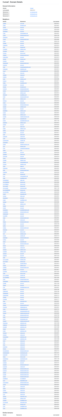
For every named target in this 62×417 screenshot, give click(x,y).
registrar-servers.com (24, 91)
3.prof (4, 319)
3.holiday (5, 85)
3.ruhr (4, 174)
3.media (4, 160)
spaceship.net (23, 118)
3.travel (4, 231)
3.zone (4, 376)
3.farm (4, 120)
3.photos (5, 154)
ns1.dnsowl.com (33, 12)
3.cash (4, 39)
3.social (4, 339)
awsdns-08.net (23, 263)
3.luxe (4, 158)
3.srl (4, 233)
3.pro (4, 394)
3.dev (4, 178)
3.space (4, 321)
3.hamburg (5, 198)
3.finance (5, 94)
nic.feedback (23, 378)
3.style (4, 384)
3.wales (4, 106)
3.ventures (5, 237)
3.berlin (4, 23)
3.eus (4, 301)
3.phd (4, 317)
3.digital (4, 267)
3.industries (5, 281)
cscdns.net (22, 140)
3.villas (4, 239)
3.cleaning (5, 45)
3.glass (4, 227)
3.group (4, 196)
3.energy (5, 335)
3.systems (5, 392)
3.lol (4, 126)
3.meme (4, 400)
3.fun (4, 408)
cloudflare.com (23, 83)
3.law (4, 204)
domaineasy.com (24, 319)
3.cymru (4, 53)
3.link (4, 279)
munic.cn (22, 245)
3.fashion (5, 122)
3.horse (4, 87)
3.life (4, 170)
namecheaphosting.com (25, 67)
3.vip (4, 243)
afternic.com (23, 49)
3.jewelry (5, 152)
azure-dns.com (23, 301)
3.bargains (5, 37)
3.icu (4, 146)
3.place (4, 311)
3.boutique (5, 31)
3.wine (4, 112)
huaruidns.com (23, 402)
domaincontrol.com (24, 35)
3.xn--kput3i (5, 402)
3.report (4, 360)
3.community (6, 140)
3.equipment (5, 295)
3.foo (4, 406)
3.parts (4, 206)
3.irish (4, 102)
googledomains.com (24, 120)
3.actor (4, 27)
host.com (22, 73)
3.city (4, 138)
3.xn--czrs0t (5, 186)
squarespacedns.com (24, 311)
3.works (4, 116)
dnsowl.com (22, 59)
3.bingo (4, 396)
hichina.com (23, 138)
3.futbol (4, 297)
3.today (4, 372)
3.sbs (4, 273)
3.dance (4, 81)
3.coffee (4, 368)
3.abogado (5, 69)
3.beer (4, 128)
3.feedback (5, 378)
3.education (5, 57)
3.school (5, 370)
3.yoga (4, 265)
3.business (5, 323)
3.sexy (4, 200)
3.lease (4, 124)
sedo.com (22, 180)
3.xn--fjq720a (6, 192)
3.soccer (4, 253)
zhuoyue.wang (23, 188)
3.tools (4, 223)
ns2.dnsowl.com (33, 14)
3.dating (4, 77)
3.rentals (5, 362)
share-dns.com (23, 396)
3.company (5, 142)
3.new (4, 309)
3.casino (5, 364)
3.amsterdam (6, 180)
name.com (22, 112)
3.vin (4, 287)
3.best (4, 25)
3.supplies (5, 216)
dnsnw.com (22, 182)
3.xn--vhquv (5, 261)
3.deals (4, 132)
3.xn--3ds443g (6, 182)
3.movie (4, 164)
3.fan (4, 343)
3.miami (4, 249)
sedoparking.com (24, 309)
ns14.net (22, 23)
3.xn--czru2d (5, 188)
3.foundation (5, 382)
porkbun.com (23, 79)
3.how (4, 356)
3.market (5, 327)
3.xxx (4, 263)
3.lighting (5, 172)
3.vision (4, 313)
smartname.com (23, 271)
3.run (4, 176)
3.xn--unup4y (5, 259)
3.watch (4, 108)
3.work (4, 114)
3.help (4, 83)
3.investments (6, 350)
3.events (4, 61)
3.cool (4, 71)
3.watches (5, 346)
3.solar (4, 208)
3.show (4, 390)
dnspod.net (22, 47)
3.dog (4, 166)
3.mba (4, 130)
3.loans (4, 348)
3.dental (4, 55)
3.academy (5, 29)
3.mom (4, 162)
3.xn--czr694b (6, 275)
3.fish (4, 96)
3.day (4, 79)
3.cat (4, 134)
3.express (5, 65)
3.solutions (5, 210)
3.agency (5, 255)
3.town (4, 247)
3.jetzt (4, 331)
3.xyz (4, 380)
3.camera (5, 366)
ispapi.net (22, 75)
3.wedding (5, 110)
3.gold (4, 194)
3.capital (5, 251)
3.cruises (5, 51)
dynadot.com (23, 25)
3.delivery (5, 325)
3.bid (4, 257)
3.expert (4, 269)
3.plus (4, 241)
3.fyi (4, 73)
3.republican (5, 358)
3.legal (4, 329)
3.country (5, 307)
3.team (4, 221)
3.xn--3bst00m (6, 277)
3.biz (4, 47)
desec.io (22, 166)
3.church (5, 89)
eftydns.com (23, 158)
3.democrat (5, 291)
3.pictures (5, 156)
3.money (5, 333)
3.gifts (4, 225)
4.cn (21, 150)
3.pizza (4, 305)
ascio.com (22, 134)
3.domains (5, 168)
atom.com (22, 126)
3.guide (4, 374)
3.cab (4, 33)
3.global (4, 75)
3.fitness (5, 100)
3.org (4, 148)
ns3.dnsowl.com (33, 16)
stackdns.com (23, 69)
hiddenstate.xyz (23, 307)
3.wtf (4, 118)
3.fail (4, 67)
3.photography (6, 352)
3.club (4, 93)
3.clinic (4, 91)
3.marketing (5, 212)
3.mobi (4, 235)
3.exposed (5, 354)
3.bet (4, 386)
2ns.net (21, 108)
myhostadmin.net (24, 33)
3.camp (4, 289)
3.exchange (5, 63)
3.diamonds (5, 214)
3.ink (4, 219)
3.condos (5, 271)
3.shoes (4, 202)
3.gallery (5, 104)
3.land (4, 144)
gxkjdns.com (23, 192)
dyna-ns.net (22, 53)
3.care (4, 41)
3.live (4, 345)
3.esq (4, 315)
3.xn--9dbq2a (5, 184)
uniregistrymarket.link (24, 148)
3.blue (4, 388)
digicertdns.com (23, 380)
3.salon (4, 303)
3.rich (4, 404)
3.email (31, 8)
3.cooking (5, 49)
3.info (4, 341)
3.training (5, 229)
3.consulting (5, 337)
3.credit (4, 283)
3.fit (4, 98)
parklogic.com (23, 323)
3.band (4, 285)
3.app (4, 218)
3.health (4, 398)
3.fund (4, 245)
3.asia (4, 150)
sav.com (22, 27)
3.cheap (4, 43)
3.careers (5, 299)
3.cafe (4, 35)
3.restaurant (5, 293)
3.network (5, 136)
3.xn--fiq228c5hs (6, 190)
